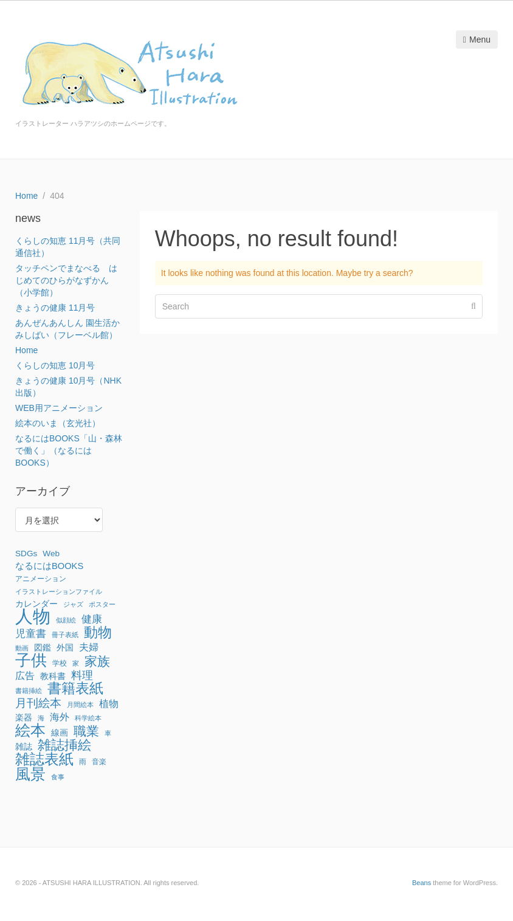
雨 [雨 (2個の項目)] (82, 761)
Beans (421, 882)
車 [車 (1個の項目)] (108, 733)
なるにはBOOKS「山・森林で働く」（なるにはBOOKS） (68, 450)
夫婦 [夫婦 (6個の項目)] (88, 646)
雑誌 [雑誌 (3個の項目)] (23, 746)
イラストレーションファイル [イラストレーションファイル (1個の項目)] (58, 591)
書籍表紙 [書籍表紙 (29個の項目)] (75, 689)
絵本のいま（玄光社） (57, 423)
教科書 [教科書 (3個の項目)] (53, 676)
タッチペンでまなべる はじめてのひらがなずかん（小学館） (66, 280)
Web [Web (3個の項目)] (51, 553)
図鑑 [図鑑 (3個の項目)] (42, 647)
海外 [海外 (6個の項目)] (59, 716)
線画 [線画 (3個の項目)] (59, 732)
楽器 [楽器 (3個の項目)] (23, 717)
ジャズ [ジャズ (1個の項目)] (73, 604)
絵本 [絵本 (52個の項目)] (30, 730)
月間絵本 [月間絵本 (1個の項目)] (80, 704)
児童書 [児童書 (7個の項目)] (30, 634)
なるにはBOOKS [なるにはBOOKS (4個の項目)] (49, 566)
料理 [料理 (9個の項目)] (82, 675)
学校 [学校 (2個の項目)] (59, 663)
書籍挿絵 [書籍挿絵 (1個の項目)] (28, 690)
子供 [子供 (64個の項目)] (31, 660)
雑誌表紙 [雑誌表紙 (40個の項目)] (44, 759)
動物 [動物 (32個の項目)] (98, 632)
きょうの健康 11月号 (55, 307)
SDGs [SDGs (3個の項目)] (26, 553)
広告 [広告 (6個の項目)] (25, 675)
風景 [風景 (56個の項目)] (30, 774)
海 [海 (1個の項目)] (41, 718)
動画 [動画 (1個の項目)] (22, 648)
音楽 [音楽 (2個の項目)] (99, 761)
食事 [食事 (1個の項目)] (57, 777)
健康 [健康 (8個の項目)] (91, 619)
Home (26, 350)
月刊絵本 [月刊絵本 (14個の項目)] (38, 703)
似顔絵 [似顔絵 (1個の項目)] (66, 620)
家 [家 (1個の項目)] (75, 663)
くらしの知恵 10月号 (55, 365)
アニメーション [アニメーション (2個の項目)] (40, 578)
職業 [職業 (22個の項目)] (86, 731)
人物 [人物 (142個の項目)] (32, 616)
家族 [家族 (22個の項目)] (97, 661)
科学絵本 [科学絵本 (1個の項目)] (88, 718)
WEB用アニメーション (59, 408)
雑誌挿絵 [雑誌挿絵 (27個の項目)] (64, 745)
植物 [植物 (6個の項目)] (109, 703)
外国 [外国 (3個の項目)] (65, 647)
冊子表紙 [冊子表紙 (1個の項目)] (65, 634)
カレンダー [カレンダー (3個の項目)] (36, 604)
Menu (477, 39)
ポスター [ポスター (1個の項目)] (102, 604)
